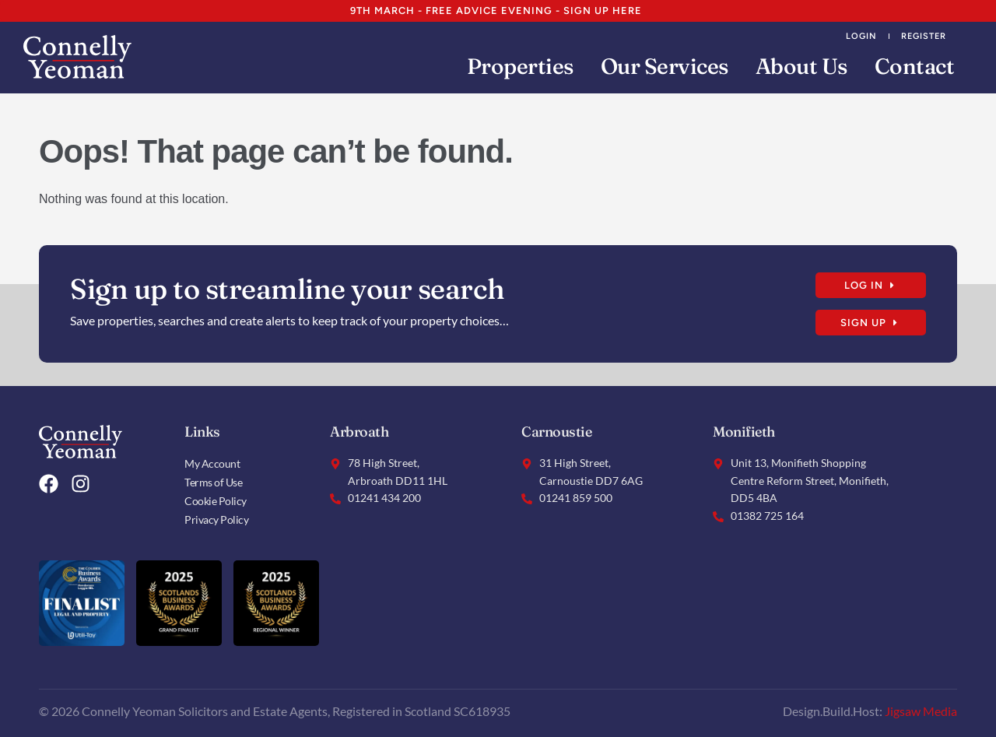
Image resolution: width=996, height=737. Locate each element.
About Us (801, 65)
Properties (520, 65)
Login (861, 35)
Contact (915, 65)
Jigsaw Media (921, 710)
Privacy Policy (216, 518)
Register (923, 35)
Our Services (664, 65)
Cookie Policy (215, 500)
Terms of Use (213, 481)
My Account (212, 462)
